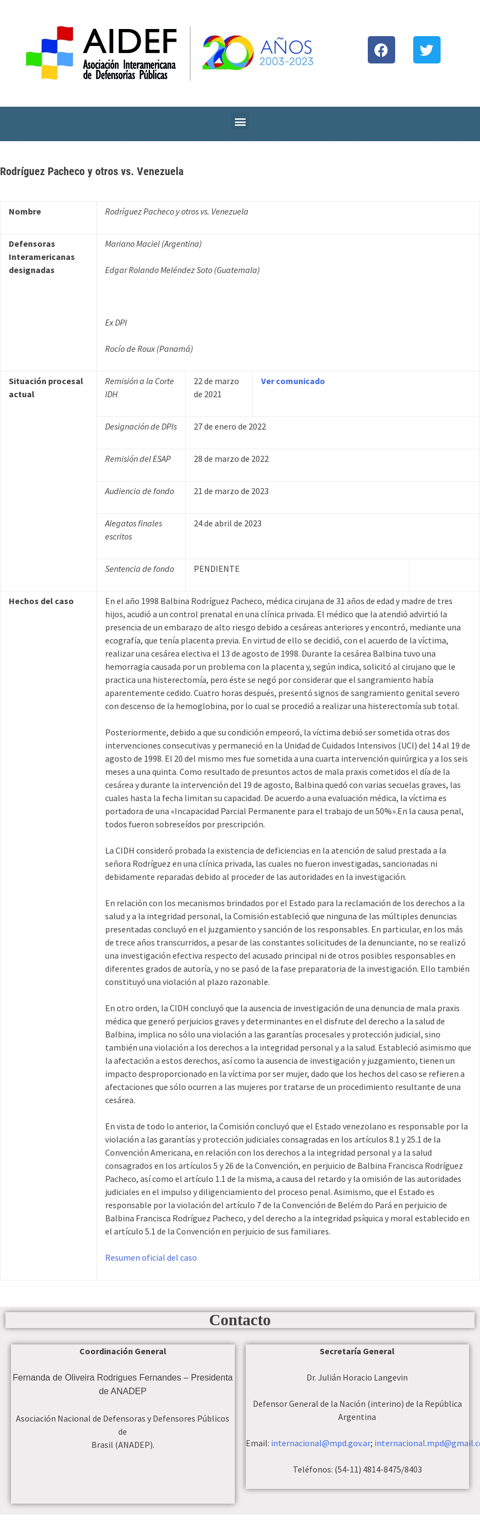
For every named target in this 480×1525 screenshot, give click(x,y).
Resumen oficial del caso (151, 1257)
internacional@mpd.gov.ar (321, 1442)
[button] (240, 121)
